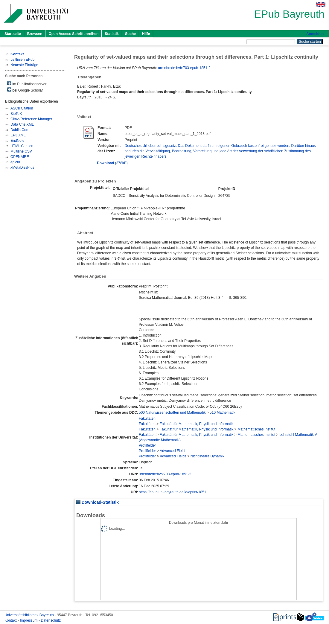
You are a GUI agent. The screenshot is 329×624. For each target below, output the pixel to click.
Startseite (12, 34)
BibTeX (16, 114)
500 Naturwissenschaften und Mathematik (172, 412)
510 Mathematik (222, 412)
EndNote (17, 141)
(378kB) (112, 163)
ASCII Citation (21, 108)
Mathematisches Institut (256, 429)
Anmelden (315, 34)
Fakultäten (147, 418)
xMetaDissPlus (22, 167)
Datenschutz (51, 620)
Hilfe (146, 34)
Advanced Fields (173, 451)
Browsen (34, 34)
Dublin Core (19, 130)
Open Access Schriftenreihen (73, 34)
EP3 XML (18, 135)
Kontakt (11, 620)
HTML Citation (21, 146)
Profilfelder (147, 445)
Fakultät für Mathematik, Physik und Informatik (197, 424)
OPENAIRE (19, 157)
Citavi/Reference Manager (31, 119)
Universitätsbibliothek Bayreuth (29, 615)
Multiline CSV (21, 151)
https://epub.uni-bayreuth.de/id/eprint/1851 (172, 492)
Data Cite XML (22, 124)
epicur (15, 162)
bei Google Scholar (25, 89)
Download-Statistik (97, 502)
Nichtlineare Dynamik (207, 456)
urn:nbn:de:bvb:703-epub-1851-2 (184, 68)
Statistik (112, 34)
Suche (130, 34)
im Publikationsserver (26, 83)
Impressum (29, 620)
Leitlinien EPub (22, 59)
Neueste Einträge (24, 65)
